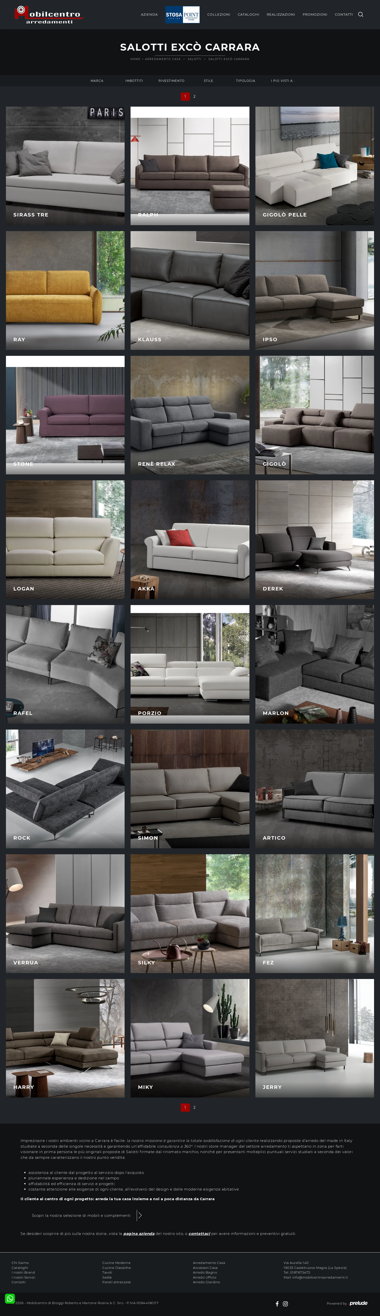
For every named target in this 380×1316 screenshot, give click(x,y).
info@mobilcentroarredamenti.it (320, 1277)
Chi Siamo (20, 1263)
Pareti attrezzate (116, 1282)
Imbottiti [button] (134, 81)
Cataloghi (248, 14)
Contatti (344, 14)
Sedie (107, 1277)
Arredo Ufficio (204, 1277)
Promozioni (315, 14)
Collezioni (218, 14)
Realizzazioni (281, 14)
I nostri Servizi (23, 1277)
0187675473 (300, 1272)
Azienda (149, 14)
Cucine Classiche (116, 1268)
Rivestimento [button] (172, 81)
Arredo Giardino (206, 1282)
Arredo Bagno (205, 1272)
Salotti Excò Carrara (229, 59)
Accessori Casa (205, 1268)
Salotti (195, 59)
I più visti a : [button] (283, 81)
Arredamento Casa (163, 59)
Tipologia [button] (245, 81)
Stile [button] (208, 81)
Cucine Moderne (116, 1263)
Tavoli (107, 1272)
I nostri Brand (23, 1272)
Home (136, 59)
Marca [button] (97, 81)
